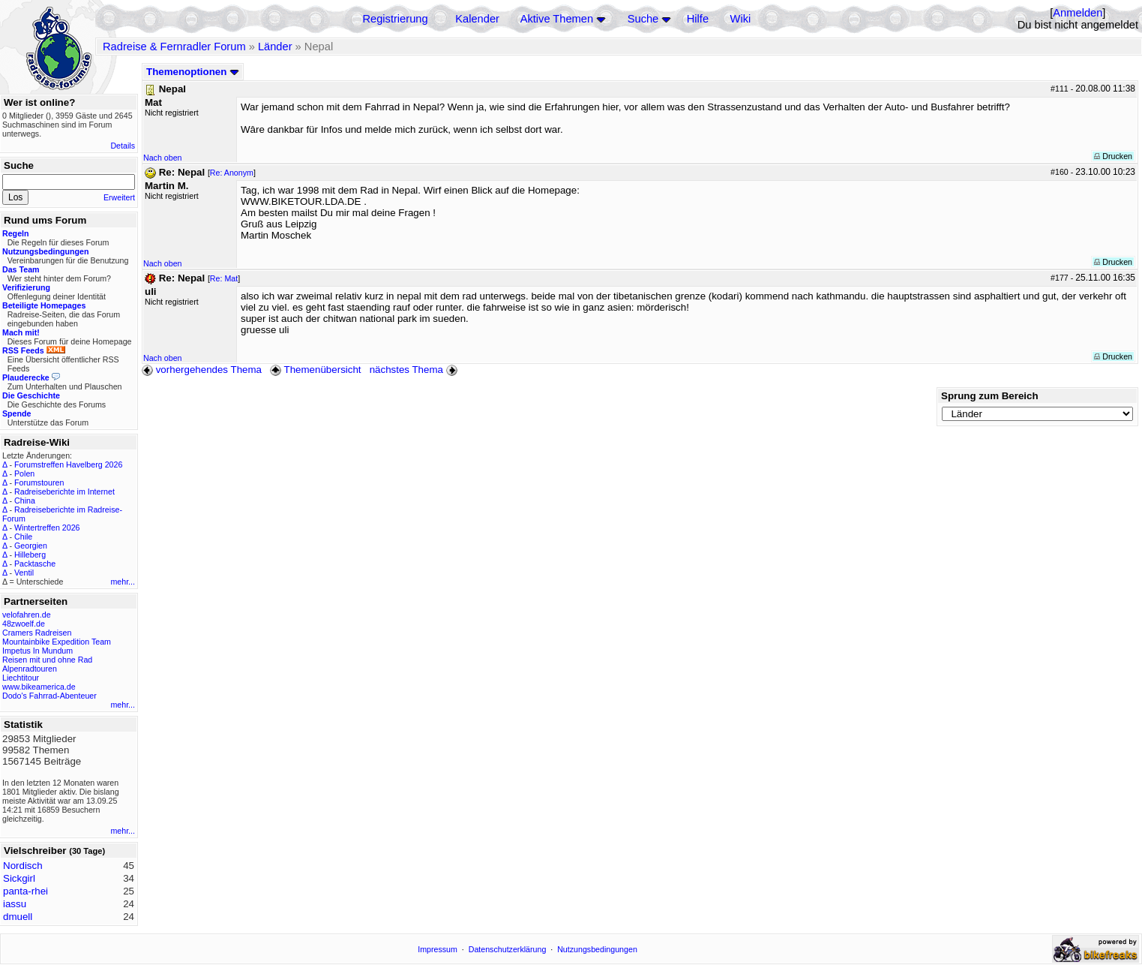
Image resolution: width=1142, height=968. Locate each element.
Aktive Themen (556, 19)
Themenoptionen (192, 71)
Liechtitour (20, 677)
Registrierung (394, 19)
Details (122, 145)
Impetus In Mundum (37, 650)
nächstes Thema (415, 369)
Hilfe (698, 19)
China (24, 500)
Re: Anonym (231, 172)
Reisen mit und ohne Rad (47, 659)
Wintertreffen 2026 (46, 527)
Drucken (1113, 156)
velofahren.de (26, 614)
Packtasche (34, 563)
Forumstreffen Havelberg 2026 (68, 464)
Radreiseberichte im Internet (64, 491)
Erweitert (119, 197)
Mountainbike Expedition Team (56, 641)
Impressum (437, 949)
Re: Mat (224, 278)
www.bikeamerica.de (39, 686)
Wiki (740, 19)
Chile (23, 536)
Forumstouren (39, 482)
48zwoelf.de (23, 623)
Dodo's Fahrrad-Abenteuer (49, 695)
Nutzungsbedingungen (597, 949)
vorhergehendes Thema (202, 369)
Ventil (24, 572)
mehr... (122, 581)
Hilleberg (30, 554)
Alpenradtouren (29, 668)
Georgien (30, 545)
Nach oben (162, 157)
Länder (275, 47)
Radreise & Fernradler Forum (174, 47)
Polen (24, 473)
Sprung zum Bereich (990, 395)
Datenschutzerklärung (508, 949)
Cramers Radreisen (36, 632)
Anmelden (1077, 13)
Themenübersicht (315, 369)
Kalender (477, 19)
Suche (643, 19)
